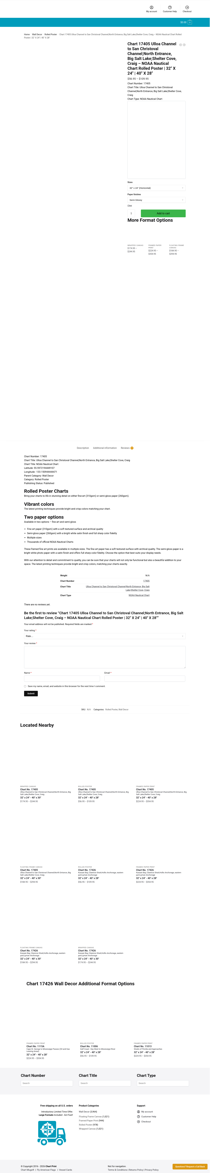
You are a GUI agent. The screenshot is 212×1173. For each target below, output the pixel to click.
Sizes (130, 182)
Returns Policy (136, 1166)
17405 (146, 577)
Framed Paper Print (145, 783)
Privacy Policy (151, 1166)
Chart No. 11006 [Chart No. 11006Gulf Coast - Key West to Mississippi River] (104, 1045)
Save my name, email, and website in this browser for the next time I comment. (66, 682)
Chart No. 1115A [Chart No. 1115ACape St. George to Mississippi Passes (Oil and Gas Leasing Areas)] (51, 1046)
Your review (30, 640)
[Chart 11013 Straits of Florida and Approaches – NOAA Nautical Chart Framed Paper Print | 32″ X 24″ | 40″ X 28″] (158, 1012)
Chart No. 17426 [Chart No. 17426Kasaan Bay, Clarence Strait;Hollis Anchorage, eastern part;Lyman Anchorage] (105, 870)
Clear (129, 205)
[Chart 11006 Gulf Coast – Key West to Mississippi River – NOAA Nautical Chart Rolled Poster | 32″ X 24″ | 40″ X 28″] (104, 1012)
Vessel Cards (65, 1166)
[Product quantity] (131, 213)
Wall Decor (37, 34)
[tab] (83, 442)
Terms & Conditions (117, 1166)
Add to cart (163, 213)
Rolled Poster (51, 34)
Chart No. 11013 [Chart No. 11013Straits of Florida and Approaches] (158, 1045)
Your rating (30, 627)
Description (83, 444)
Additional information (105, 444)
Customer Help (170, 9)
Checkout (187, 9)
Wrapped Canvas (135, 245)
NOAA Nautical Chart (139, 592)
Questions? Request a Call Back (190, 1166)
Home (27, 34)
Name (28, 669)
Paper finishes (134, 194)
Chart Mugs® (27, 1166)
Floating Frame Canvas (31, 863)
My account (151, 9)
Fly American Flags (46, 1166)
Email (107, 669)
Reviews (125, 444)
